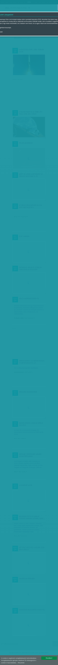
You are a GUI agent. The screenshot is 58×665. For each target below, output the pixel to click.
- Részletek (20, 663)
